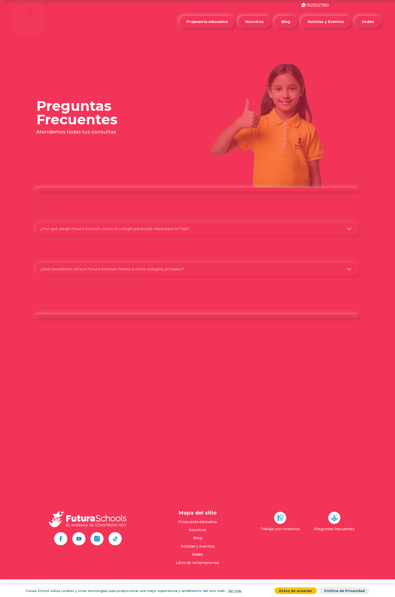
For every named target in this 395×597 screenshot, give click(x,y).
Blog (285, 21)
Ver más (235, 591)
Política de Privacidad (344, 591)
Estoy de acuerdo (295, 591)
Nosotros (254, 21)
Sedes (368, 21)
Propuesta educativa (207, 21)
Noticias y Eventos (326, 21)
